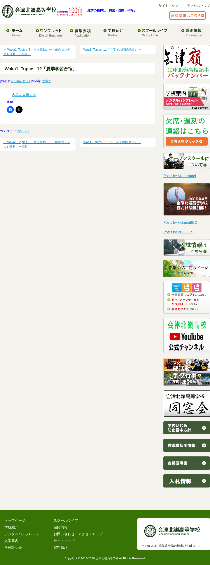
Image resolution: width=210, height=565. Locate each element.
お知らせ (23, 131)
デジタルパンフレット (21, 534)
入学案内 (11, 541)
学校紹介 (11, 527)
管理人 (46, 81)
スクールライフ (66, 520)
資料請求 (61, 547)
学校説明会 (13, 547)
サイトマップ (168, 5)
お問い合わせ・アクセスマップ (78, 534)
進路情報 (61, 527)
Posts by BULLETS (178, 232)
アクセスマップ (198, 5)
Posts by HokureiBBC (180, 222)
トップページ (14, 520)
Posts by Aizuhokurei (179, 176)
